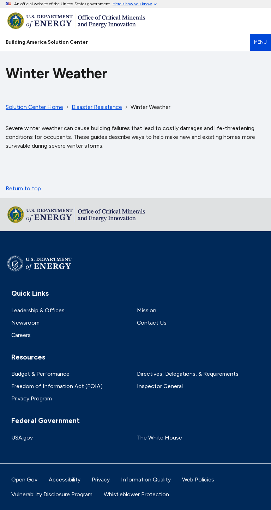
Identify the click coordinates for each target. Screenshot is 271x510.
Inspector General (160, 386)
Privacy (101, 479)
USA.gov (22, 437)
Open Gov (24, 479)
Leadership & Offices (38, 310)
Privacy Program (31, 398)
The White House (159, 437)
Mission (146, 310)
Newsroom (25, 322)
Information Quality (146, 479)
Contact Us (152, 322)
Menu (260, 42)
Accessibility (64, 479)
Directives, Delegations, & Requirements (188, 373)
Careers (21, 335)
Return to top (23, 188)
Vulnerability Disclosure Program (51, 494)
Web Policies (198, 479)
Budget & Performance (40, 373)
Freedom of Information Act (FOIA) (57, 386)
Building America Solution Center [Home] (47, 42)
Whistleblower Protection (136, 494)
